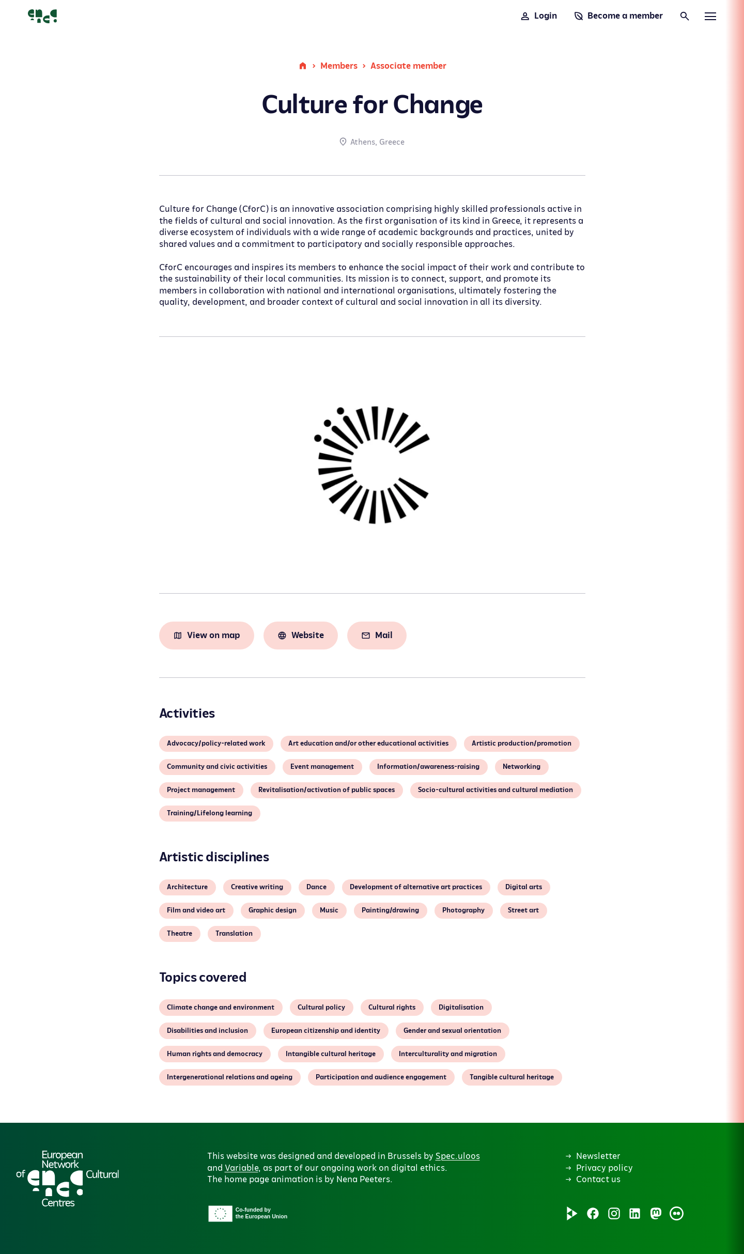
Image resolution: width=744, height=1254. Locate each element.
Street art (523, 910)
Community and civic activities (217, 766)
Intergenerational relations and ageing (229, 1077)
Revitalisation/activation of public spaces (326, 790)
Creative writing (257, 887)
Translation (234, 933)
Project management (201, 790)
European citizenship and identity (325, 1030)
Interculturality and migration (448, 1054)
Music (329, 910)
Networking (521, 766)
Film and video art (196, 910)
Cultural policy (321, 1007)
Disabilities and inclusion (207, 1030)
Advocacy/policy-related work (216, 743)
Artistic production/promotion (521, 743)
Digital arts (523, 887)
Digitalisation (461, 1007)
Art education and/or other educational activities (368, 743)
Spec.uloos (458, 1156)
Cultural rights (391, 1007)
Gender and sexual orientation (452, 1030)
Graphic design (273, 910)
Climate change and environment (220, 1007)
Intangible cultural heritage (331, 1054)
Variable (241, 1168)
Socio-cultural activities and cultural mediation (495, 790)
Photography (463, 910)
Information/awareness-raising (428, 766)
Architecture (187, 887)
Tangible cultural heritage (512, 1077)
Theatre (179, 933)
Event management (322, 766)
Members (339, 66)
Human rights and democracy (214, 1054)
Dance (316, 887)
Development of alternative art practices (416, 887)
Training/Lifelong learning (209, 813)
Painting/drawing (390, 910)
